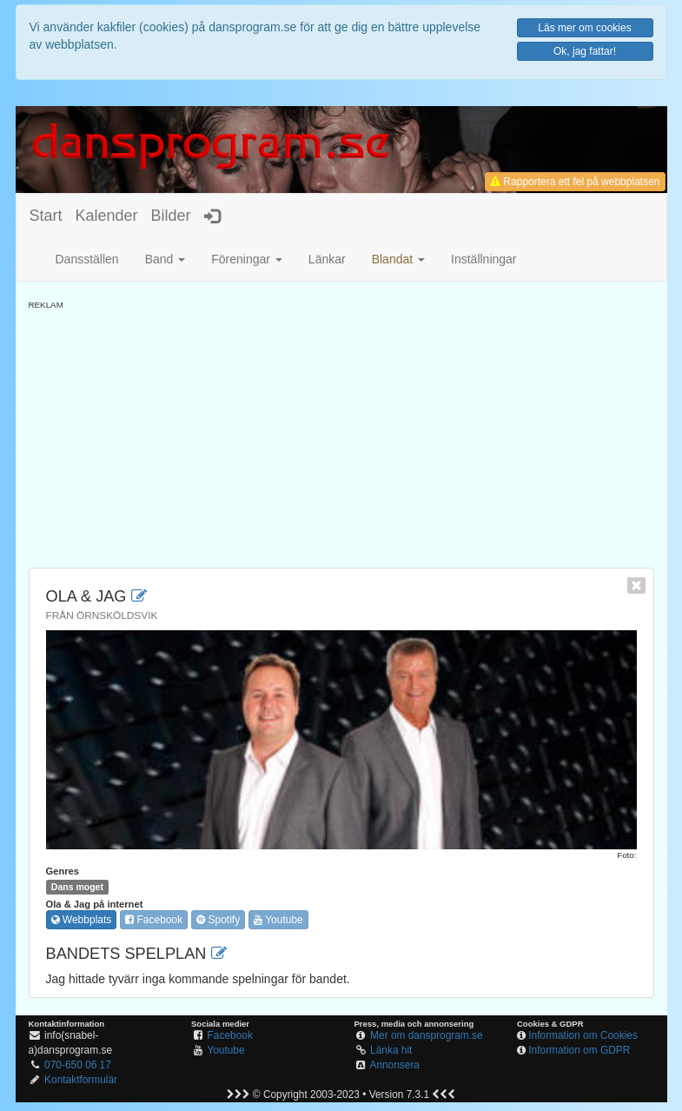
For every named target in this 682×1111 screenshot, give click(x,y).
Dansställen (87, 259)
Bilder (171, 215)
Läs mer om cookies (584, 28)
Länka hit (391, 1050)
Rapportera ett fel (574, 182)
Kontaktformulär (80, 1080)
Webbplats (81, 920)
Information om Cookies (583, 1035)
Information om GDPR (579, 1050)
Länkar (327, 259)
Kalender (107, 215)
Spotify (218, 920)
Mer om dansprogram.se (426, 1035)
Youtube (278, 920)
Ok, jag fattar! (584, 51)
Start (46, 215)
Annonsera (394, 1065)
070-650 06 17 (77, 1065)
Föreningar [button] (246, 259)
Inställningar (484, 259)
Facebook (153, 920)
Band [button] (165, 259)
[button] (398, 259)
